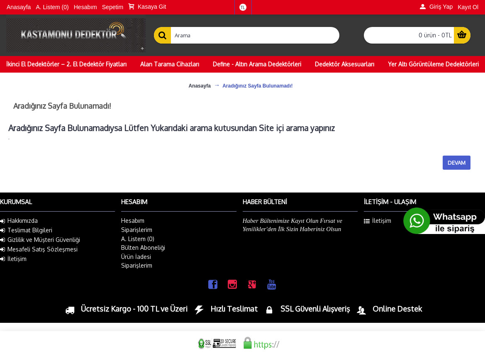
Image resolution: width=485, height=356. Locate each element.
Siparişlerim (136, 229)
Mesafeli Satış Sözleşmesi (39, 249)
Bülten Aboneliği (143, 247)
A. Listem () (137, 238)
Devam (457, 162)
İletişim (13, 259)
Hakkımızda (19, 220)
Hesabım (132, 220)
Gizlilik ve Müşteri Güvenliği (40, 240)
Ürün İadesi (136, 256)
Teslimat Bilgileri (26, 230)
